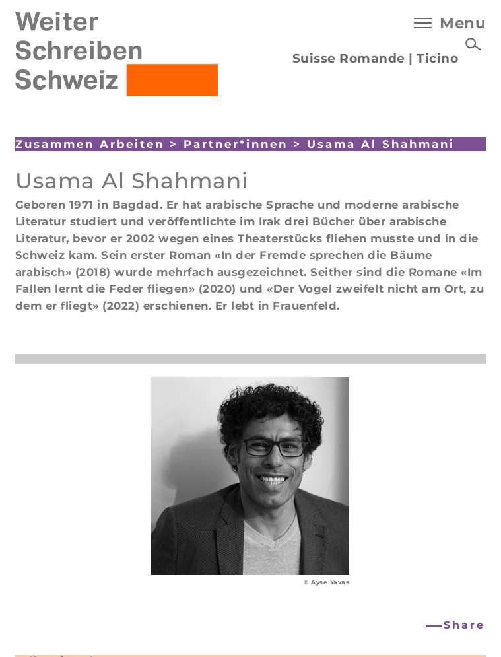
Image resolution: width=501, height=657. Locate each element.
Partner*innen (236, 144)
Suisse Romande (348, 58)
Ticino (437, 58)
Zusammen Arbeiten (89, 144)
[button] (456, 625)
